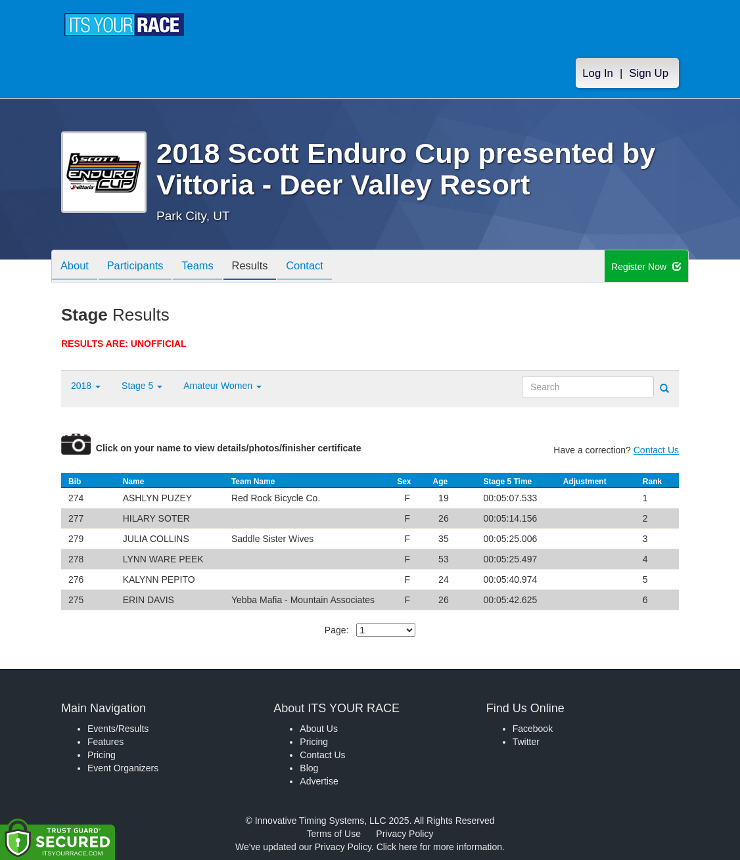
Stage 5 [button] (142, 385)
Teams (207, 267)
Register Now (646, 266)
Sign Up (648, 73)
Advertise (319, 781)
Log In (597, 73)
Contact (321, 267)
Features (105, 741)
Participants (141, 267)
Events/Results (118, 728)
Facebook (533, 728)
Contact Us (656, 450)
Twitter (526, 741)
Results (262, 267)
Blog (309, 768)
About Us (319, 728)
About (76, 267)
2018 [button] (86, 385)
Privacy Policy (404, 833)
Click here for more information (439, 847)
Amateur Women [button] (222, 385)
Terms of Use (334, 833)
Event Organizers (122, 768)
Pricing (101, 755)
